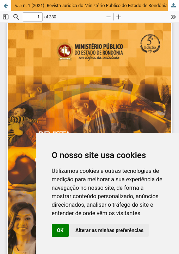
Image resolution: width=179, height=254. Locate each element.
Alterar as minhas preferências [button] (109, 230)
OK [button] (60, 230)
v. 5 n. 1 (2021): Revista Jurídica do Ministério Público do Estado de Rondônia (91, 5)
